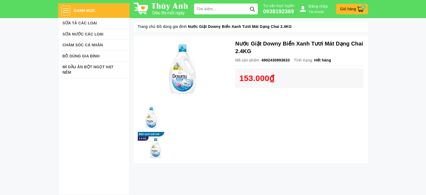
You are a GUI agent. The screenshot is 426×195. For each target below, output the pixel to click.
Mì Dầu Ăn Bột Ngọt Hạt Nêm (88, 69)
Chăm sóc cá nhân (82, 45)
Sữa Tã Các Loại (79, 23)
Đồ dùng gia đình (81, 56)
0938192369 (278, 11)
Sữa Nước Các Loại (83, 34)
